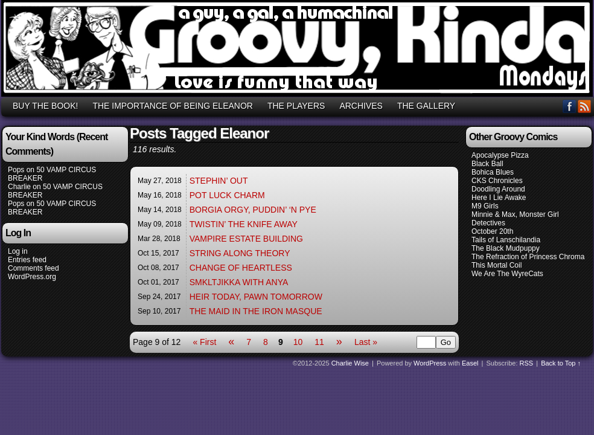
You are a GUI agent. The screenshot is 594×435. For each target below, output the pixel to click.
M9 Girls (485, 206)
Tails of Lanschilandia (505, 240)
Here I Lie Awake (498, 197)
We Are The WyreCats (507, 273)
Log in (18, 251)
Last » (365, 342)
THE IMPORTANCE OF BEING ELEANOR (172, 106)
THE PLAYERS (296, 106)
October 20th (492, 231)
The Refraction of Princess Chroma (527, 257)
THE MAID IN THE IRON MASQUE (256, 311)
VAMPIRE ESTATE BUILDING (246, 238)
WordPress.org (32, 276)
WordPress (430, 363)
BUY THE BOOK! (45, 106)
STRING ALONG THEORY (240, 253)
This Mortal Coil (496, 265)
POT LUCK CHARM (227, 195)
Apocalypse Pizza (500, 155)
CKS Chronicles (497, 180)
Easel (470, 363)
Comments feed (33, 268)
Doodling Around (498, 189)
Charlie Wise (350, 363)
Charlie (19, 186)
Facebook (569, 106)
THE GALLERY (426, 106)
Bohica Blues (492, 172)
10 (298, 342)
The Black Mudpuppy (505, 248)
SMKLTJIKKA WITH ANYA (239, 282)
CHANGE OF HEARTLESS (241, 267)
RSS (584, 106)
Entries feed (27, 260)
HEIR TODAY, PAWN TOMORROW (256, 296)
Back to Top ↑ (561, 363)
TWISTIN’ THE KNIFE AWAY (244, 224)
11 (319, 342)
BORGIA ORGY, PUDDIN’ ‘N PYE (253, 209)
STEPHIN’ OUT (219, 180)
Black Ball (487, 164)
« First (204, 342)
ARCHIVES (361, 106)
